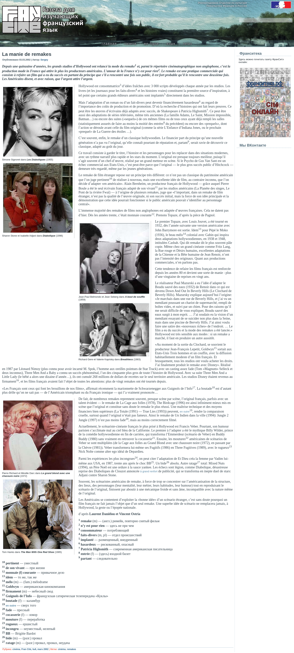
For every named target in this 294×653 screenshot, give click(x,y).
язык (170, 44)
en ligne (151, 44)
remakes (71, 649)
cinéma (16, 649)
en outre (184, 411)
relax (187, 44)
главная (109, 44)
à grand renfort (149, 471)
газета (130, 44)
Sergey (44, 59)
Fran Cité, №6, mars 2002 (34, 649)
